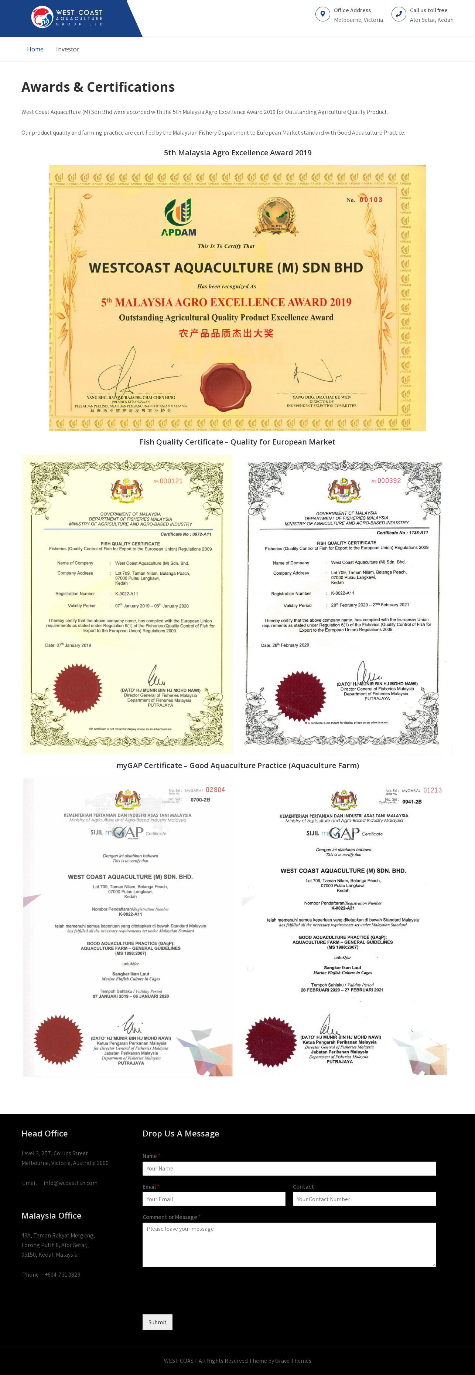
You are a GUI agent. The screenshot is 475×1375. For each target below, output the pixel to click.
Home (35, 49)
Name (152, 1156)
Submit (157, 1322)
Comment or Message (172, 1217)
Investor (67, 49)
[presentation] (199, 1302)
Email (151, 1186)
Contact (303, 1186)
